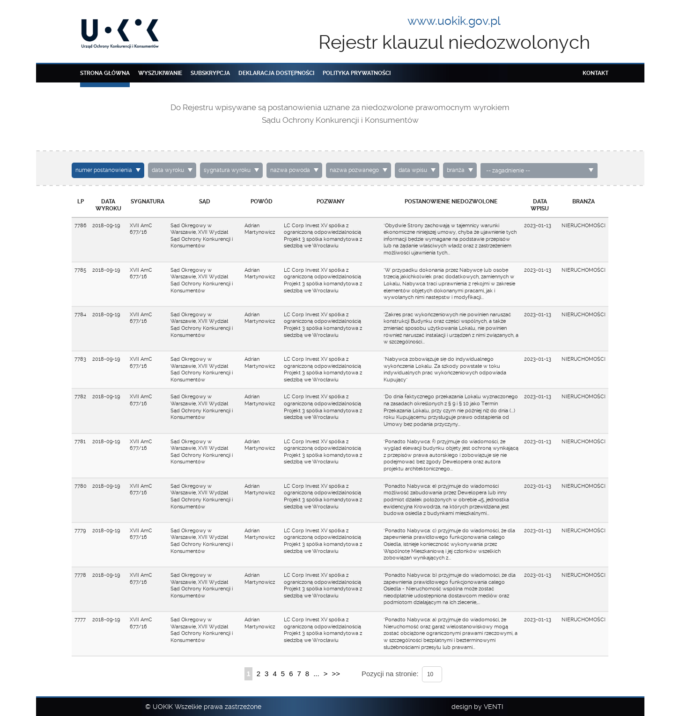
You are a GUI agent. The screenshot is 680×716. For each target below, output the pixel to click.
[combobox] (539, 170)
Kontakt (595, 73)
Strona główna (105, 73)
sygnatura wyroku (227, 170)
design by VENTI (477, 706)
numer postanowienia (103, 170)
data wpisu (413, 170)
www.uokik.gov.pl (454, 21)
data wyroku (168, 170)
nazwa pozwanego (354, 170)
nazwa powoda (290, 170)
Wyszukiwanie (160, 73)
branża (456, 170)
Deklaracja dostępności (276, 73)
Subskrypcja (210, 73)
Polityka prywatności (357, 73)
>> (336, 674)
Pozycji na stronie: (390, 674)
